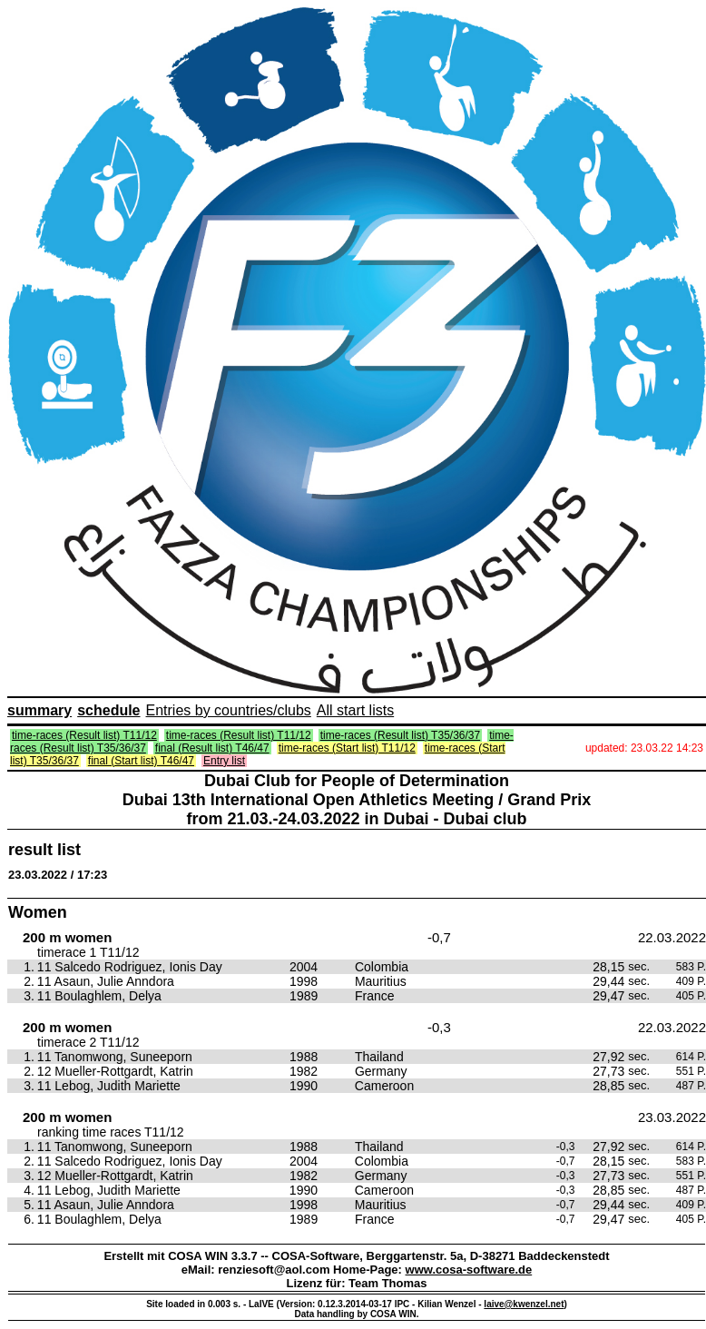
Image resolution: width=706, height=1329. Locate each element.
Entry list (224, 760)
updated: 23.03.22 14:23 (644, 748)
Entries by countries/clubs (228, 710)
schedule (108, 710)
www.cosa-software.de (469, 1269)
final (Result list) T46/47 (212, 748)
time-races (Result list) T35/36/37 (400, 735)
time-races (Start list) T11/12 (347, 748)
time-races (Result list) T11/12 (84, 735)
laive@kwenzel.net (524, 1304)
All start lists (355, 710)
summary (39, 710)
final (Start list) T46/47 (141, 760)
